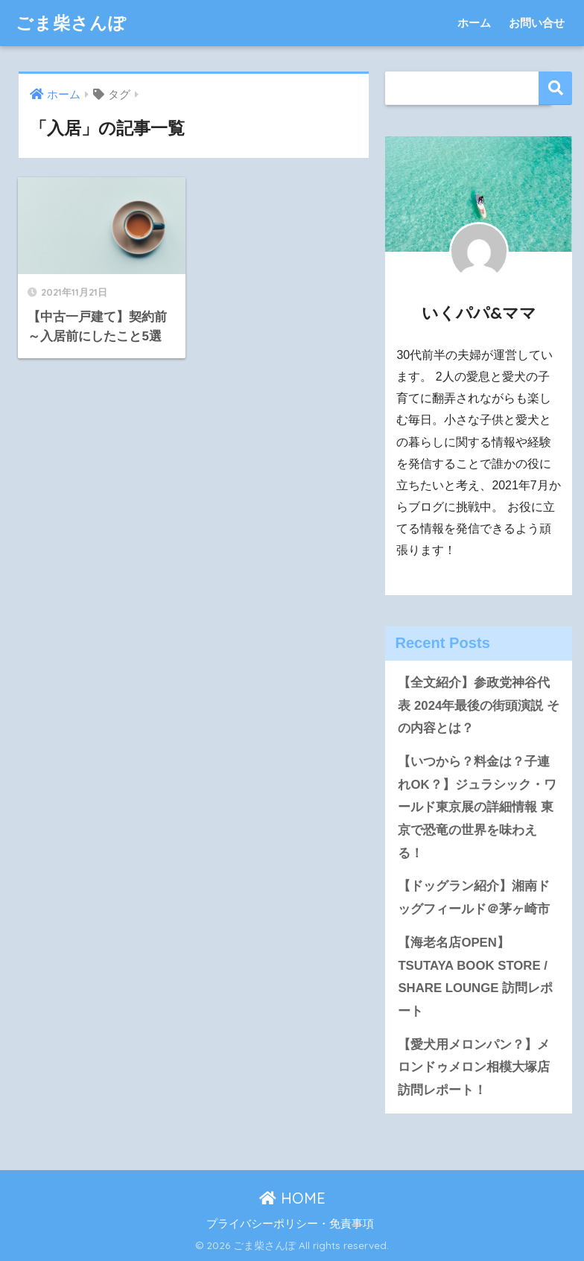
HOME (292, 1198)
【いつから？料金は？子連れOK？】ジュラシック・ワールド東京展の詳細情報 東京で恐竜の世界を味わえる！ (477, 807)
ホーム (474, 22)
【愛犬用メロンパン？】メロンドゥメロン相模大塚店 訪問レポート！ (474, 1067)
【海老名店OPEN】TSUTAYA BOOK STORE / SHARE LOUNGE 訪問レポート (475, 977)
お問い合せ (537, 22)
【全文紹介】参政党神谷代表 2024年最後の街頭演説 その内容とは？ (478, 705)
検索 (555, 88)
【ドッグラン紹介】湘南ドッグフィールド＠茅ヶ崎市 (474, 897)
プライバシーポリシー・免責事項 (290, 1224)
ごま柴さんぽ (71, 23)
